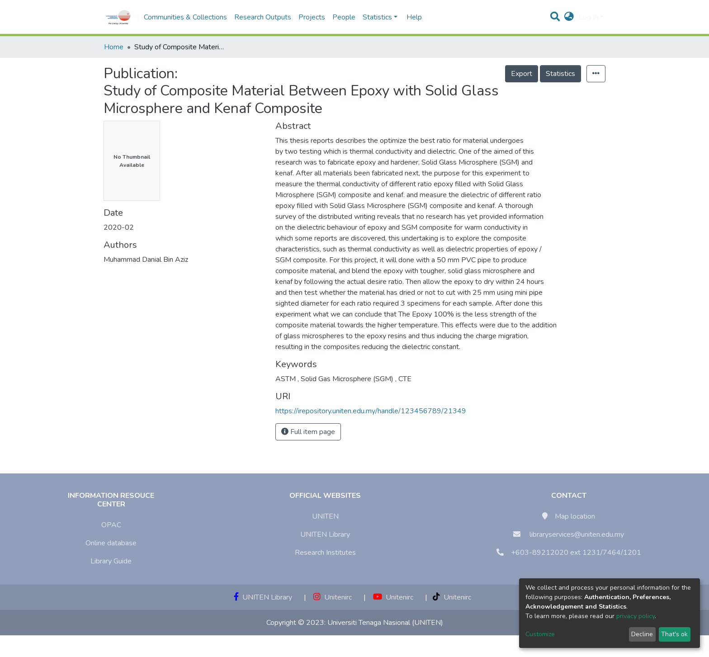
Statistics (560, 74)
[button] (569, 17)
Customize (540, 634)
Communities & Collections (185, 17)
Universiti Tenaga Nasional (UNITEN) (385, 623)
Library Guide (111, 561)
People (343, 17)
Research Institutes (325, 553)
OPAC (111, 525)
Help (411, 17)
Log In (588, 17)
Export (521, 74)
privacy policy (635, 616)
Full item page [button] (308, 432)
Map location (575, 516)
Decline (642, 634)
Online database (111, 543)
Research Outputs (262, 17)
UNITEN (325, 516)
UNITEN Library (325, 534)
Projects (311, 17)
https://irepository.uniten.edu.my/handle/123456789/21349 (370, 411)
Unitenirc (332, 597)
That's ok (674, 634)
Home (113, 47)
